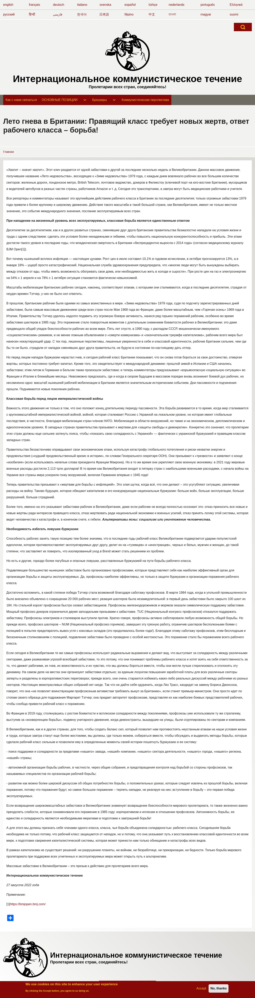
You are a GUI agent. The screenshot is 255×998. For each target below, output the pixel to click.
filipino (129, 14)
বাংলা (172, 14)
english (8, 4)
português (207, 4)
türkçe (153, 4)
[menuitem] (21, 100)
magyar (205, 14)
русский (9, 14)
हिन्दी (32, 14)
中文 (152, 14)
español (130, 4)
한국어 (82, 14)
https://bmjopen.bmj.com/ (28, 904)
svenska (105, 4)
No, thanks (218, 989)
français (34, 4)
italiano (82, 4)
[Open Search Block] (243, 27)
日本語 (104, 14)
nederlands (176, 4)
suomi (234, 14)
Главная (8, 151)
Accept (201, 989)
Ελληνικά (236, 4)
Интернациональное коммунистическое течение (127, 79)
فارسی (57, 14)
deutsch (58, 4)
